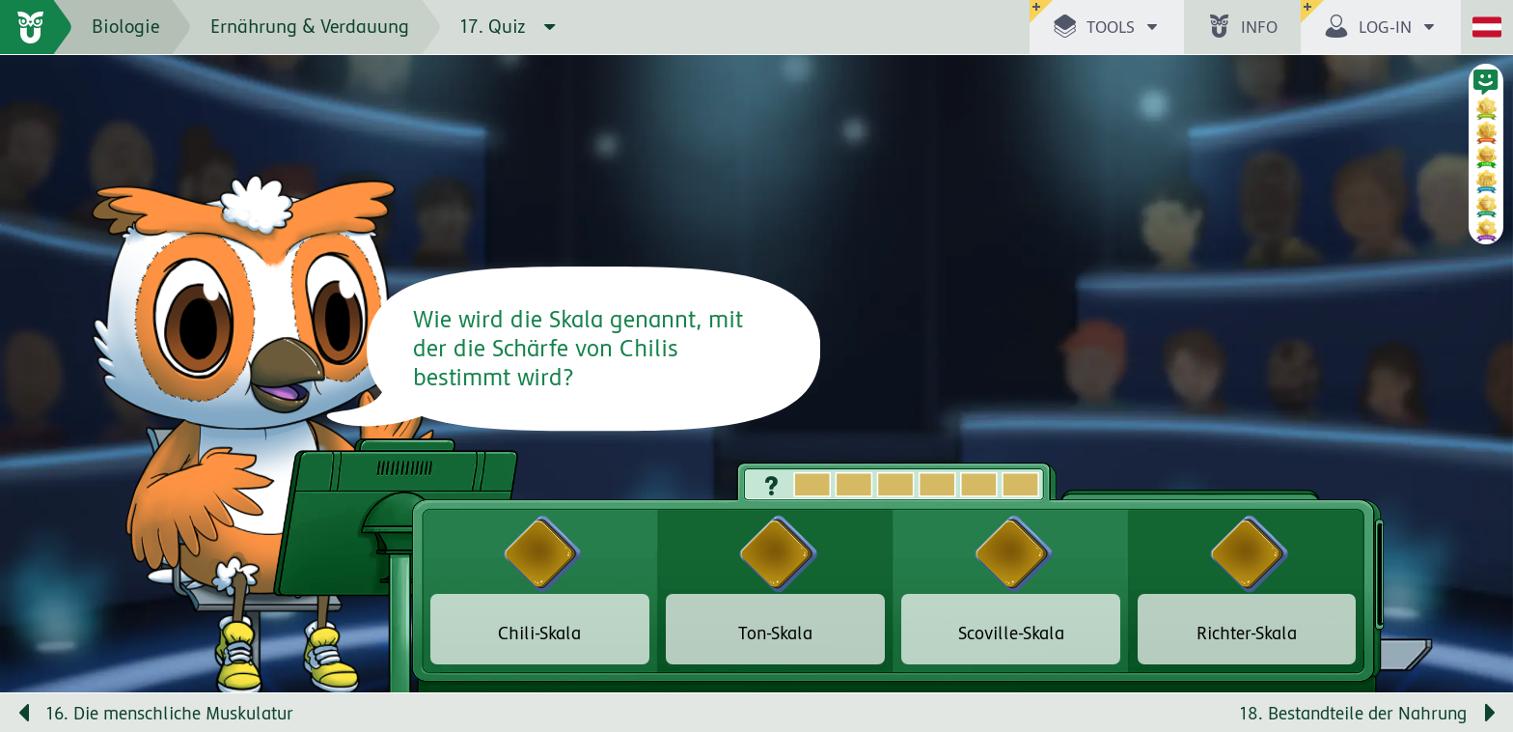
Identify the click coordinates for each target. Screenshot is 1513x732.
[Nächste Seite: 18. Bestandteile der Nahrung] (1134, 712)
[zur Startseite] (36, 27)
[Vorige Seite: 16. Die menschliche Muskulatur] (378, 712)
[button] (1107, 27)
